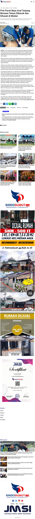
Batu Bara (2, 412)
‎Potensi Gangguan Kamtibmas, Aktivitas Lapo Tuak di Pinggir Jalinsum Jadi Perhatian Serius (25, 183)
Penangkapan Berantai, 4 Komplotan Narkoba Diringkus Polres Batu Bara (17, 117)
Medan (1, 417)
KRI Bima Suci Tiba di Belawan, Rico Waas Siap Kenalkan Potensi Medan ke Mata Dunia (8, 166)
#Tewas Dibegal (25, 107)
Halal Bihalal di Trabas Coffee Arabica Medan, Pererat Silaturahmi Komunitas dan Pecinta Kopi (26, 166)
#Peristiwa (19, 107)
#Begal (7, 107)
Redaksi (12, 503)
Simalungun (2, 419)
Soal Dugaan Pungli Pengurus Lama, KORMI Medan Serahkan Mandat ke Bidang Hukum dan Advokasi (20, 474)
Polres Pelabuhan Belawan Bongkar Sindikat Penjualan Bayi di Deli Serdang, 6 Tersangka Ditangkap (16, 453)
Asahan (1, 410)
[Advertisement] (17, 429)
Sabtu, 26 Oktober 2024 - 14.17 (4, 23)
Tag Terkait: (3, 107)
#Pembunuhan (13, 107)
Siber (17, 503)
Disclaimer (21, 503)
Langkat (2, 415)
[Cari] (31, 1)
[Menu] (34, 1)
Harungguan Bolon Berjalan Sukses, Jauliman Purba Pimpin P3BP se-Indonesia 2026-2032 (7, 183)
